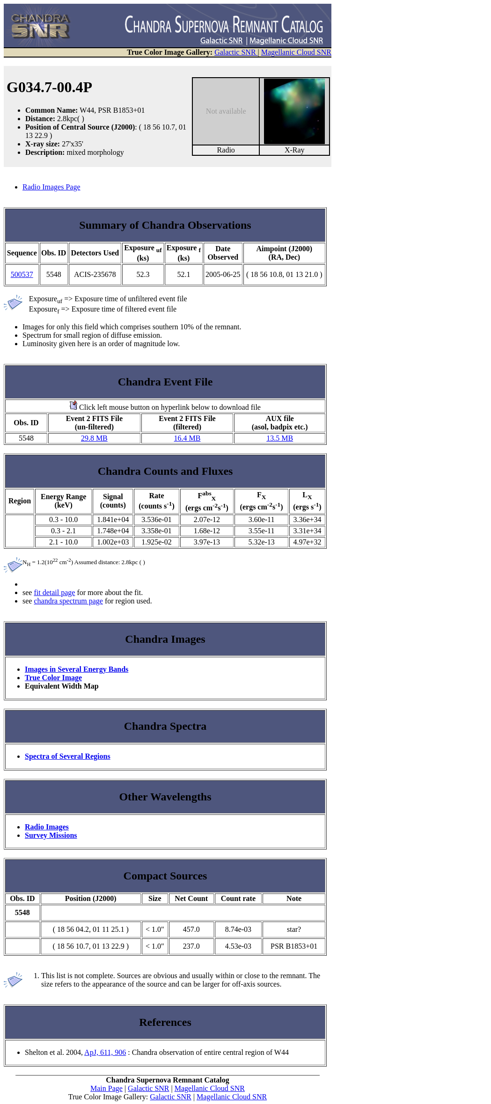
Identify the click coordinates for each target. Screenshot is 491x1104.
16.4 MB (187, 438)
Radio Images (47, 827)
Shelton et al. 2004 (53, 1052)
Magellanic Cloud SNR (296, 52)
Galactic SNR (235, 52)
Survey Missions (51, 835)
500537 (22, 274)
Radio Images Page (51, 187)
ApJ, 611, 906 (105, 1052)
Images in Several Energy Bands (76, 669)
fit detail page (54, 592)
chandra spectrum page (68, 601)
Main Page (106, 1088)
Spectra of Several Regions (67, 756)
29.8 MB (94, 438)
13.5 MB (279, 438)
